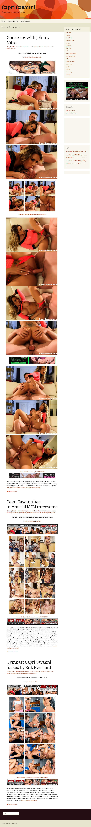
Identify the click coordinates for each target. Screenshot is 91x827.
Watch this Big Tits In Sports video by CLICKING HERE (32, 777)
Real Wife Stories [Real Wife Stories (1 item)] (73, 163)
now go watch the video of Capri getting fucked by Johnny (23, 487)
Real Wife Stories (34, 512)
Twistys (68, 69)
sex (14, 48)
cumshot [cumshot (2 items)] (69, 158)
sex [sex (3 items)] (78, 163)
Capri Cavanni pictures (23, 47)
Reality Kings (69, 64)
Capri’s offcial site (13, 21)
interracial (9, 512)
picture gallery (23, 512)
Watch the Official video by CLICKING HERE (32, 472)
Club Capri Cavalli (70, 40)
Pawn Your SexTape (71, 56)
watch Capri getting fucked (29, 800)
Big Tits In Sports (36, 671)
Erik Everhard (19, 673)
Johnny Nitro (47, 47)
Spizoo (67, 66)
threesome (45, 512)
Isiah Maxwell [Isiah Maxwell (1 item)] (84, 157)
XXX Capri (68, 74)
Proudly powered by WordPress (10, 823)
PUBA (67, 59)
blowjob (34, 47)
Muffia (67, 51)
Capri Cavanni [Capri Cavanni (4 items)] (73, 154)
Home (3, 21)
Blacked (68, 35)
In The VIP (68, 43)
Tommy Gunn (51, 512)
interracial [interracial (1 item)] (80, 157)
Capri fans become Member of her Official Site (32, 214)
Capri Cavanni (39, 47)
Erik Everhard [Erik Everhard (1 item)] (74, 157)
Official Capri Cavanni (71, 53)
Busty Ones (69, 38)
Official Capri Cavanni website (32, 57)
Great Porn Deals (25, 21)
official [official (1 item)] (72, 160)
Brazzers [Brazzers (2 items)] (83, 151)
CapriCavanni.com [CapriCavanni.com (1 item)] (84, 155)
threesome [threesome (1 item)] (82, 163)
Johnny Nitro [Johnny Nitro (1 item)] (68, 160)
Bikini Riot (68, 32)
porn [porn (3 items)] (68, 163)
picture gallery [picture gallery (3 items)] (80, 160)
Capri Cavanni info (70, 110)
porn (12, 48)
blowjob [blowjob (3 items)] (76, 151)
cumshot (53, 511)
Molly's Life (68, 48)
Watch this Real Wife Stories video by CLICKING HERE (32, 617)
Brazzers (40, 511)
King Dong (68, 45)
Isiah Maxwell (15, 512)
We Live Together (70, 72)
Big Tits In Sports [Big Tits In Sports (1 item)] (69, 151)
